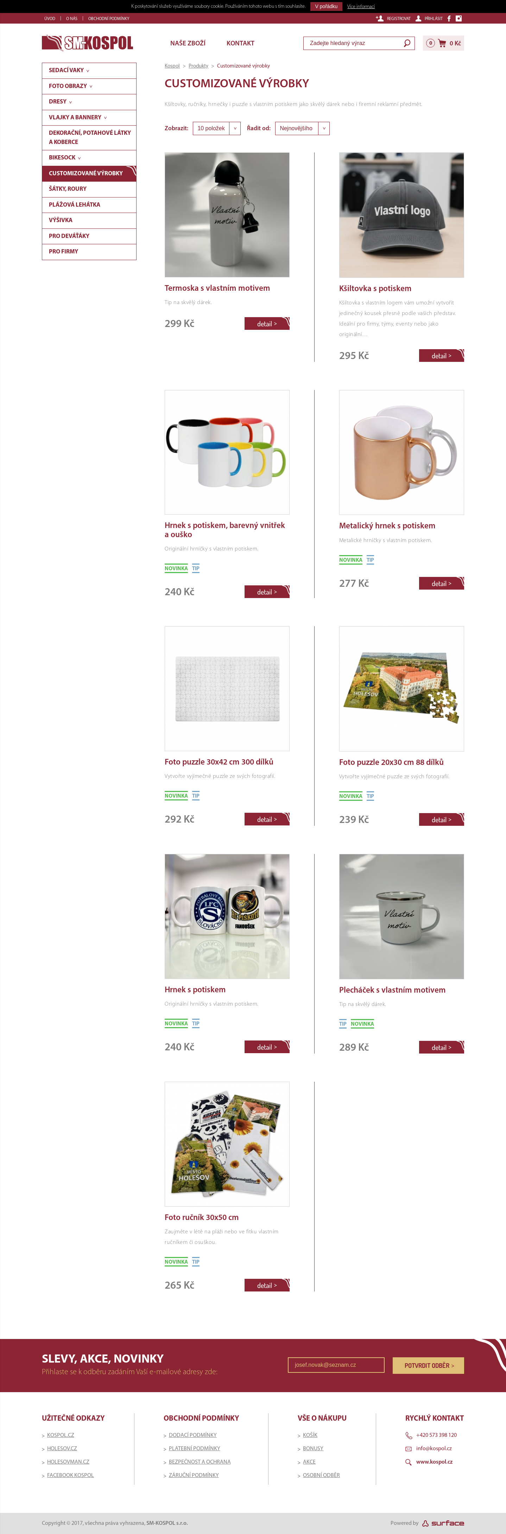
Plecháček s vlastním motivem (392, 991)
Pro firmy (63, 252)
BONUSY (313, 1449)
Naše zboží (187, 43)
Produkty (198, 66)
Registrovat (393, 18)
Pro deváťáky (69, 236)
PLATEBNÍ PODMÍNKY (194, 1449)
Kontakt (240, 43)
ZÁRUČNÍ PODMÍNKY (194, 1475)
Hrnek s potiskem (195, 990)
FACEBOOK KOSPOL (70, 1475)
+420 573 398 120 (436, 1435)
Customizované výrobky (86, 174)
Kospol (172, 66)
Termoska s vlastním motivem (217, 289)
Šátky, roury (68, 189)
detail (267, 323)
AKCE (309, 1462)
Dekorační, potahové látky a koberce (90, 137)
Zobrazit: (176, 129)
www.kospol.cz (434, 1462)
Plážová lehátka (74, 205)
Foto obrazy (68, 86)
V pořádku (326, 6)
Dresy (58, 102)
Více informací (361, 7)
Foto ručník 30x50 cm (202, 1218)
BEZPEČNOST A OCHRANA (200, 1462)
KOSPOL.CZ (60, 1435)
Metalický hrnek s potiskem (387, 526)
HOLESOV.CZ (62, 1449)
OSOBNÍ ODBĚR (321, 1475)
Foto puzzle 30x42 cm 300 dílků (219, 763)
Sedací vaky (66, 71)
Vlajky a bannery (75, 118)
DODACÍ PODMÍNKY (193, 1435)
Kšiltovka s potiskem (375, 289)
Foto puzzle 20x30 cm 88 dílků (391, 763)
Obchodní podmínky (108, 19)
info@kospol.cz (434, 1449)
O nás (71, 19)
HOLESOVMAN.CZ (68, 1462)
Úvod (49, 19)
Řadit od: (259, 129)
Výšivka (60, 221)
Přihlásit (429, 18)
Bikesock (62, 158)
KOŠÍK (310, 1435)
